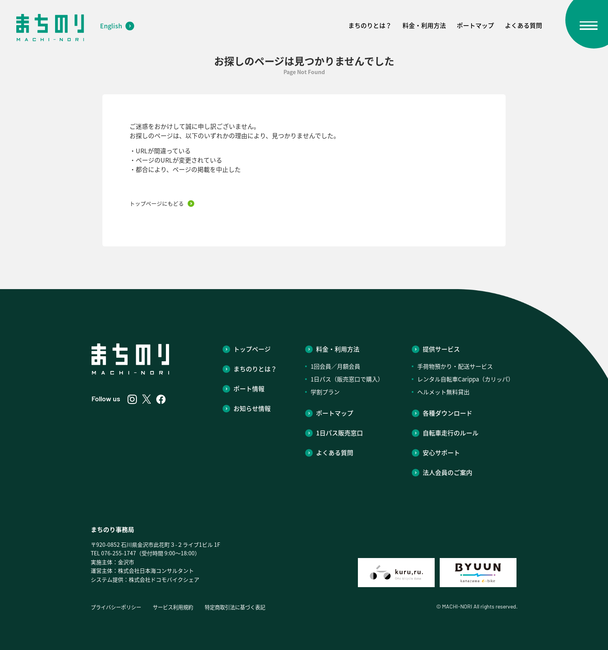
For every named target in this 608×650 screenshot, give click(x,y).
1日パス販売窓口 (339, 432)
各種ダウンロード (447, 413)
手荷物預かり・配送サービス (455, 366)
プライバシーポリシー (118, 607)
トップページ (252, 349)
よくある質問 (523, 25)
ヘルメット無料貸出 (443, 392)
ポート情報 (248, 388)
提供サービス (441, 349)
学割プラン (325, 392)
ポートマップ (475, 25)
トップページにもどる (157, 203)
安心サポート (441, 452)
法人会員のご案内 (447, 472)
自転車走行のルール (450, 432)
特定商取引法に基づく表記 (244, 607)
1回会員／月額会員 (335, 366)
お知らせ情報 (252, 408)
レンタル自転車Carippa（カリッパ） (465, 379)
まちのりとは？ (370, 25)
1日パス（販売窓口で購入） (347, 379)
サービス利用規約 (178, 607)
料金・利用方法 (424, 25)
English (111, 25)
